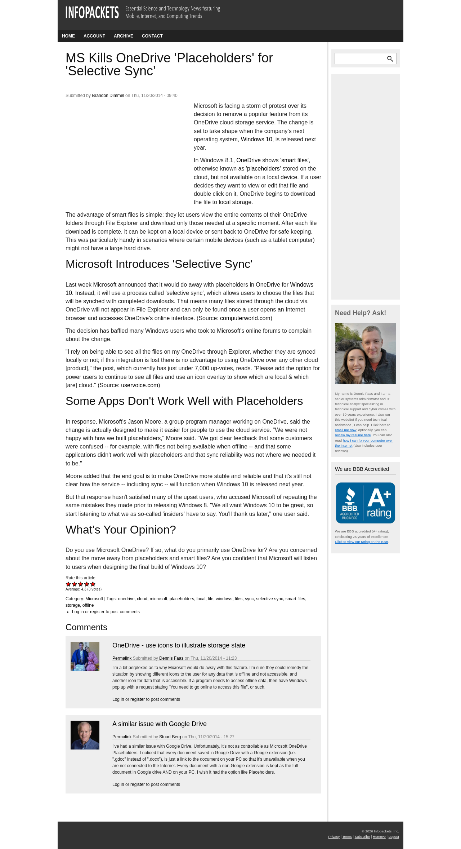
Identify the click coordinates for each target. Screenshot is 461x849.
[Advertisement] (120, 150)
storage (73, 605)
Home (68, 36)
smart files (294, 160)
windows (224, 598)
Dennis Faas (171, 658)
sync (249, 598)
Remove (379, 837)
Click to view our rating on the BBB (361, 542)
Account (94, 36)
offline (88, 605)
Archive (123, 36)
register (97, 611)
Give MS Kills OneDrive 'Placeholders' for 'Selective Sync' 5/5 (93, 584)
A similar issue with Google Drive (159, 724)
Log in (78, 611)
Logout (394, 837)
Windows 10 (256, 139)
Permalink (121, 658)
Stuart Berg (170, 736)
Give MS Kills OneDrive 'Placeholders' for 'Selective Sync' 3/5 (81, 584)
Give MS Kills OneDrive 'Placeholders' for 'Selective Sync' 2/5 (75, 584)
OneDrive (248, 160)
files (238, 598)
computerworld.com (245, 318)
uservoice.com (139, 385)
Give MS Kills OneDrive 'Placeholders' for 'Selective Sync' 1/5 (69, 584)
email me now (345, 430)
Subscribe (362, 837)
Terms (347, 837)
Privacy (334, 837)
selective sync (269, 598)
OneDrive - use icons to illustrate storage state (178, 645)
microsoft (158, 598)
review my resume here (353, 435)
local (201, 598)
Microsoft (94, 598)
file (210, 598)
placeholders (263, 168)
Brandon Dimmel (108, 95)
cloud (142, 598)
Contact (152, 36)
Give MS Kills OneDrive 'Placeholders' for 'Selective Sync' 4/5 (87, 584)
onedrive (126, 598)
